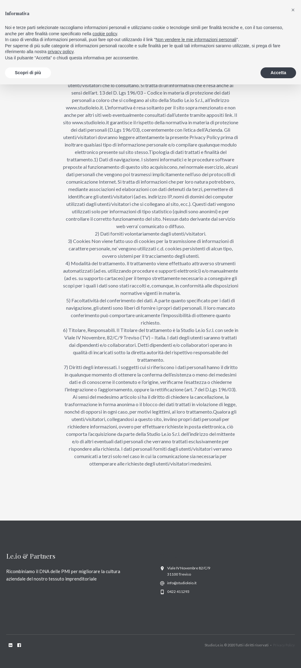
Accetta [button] (278, 72)
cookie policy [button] (104, 33)
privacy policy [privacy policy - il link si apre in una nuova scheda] (61, 51)
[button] (293, 10)
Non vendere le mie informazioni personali (195, 39)
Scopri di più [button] (28, 72)
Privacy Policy (284, 645)
